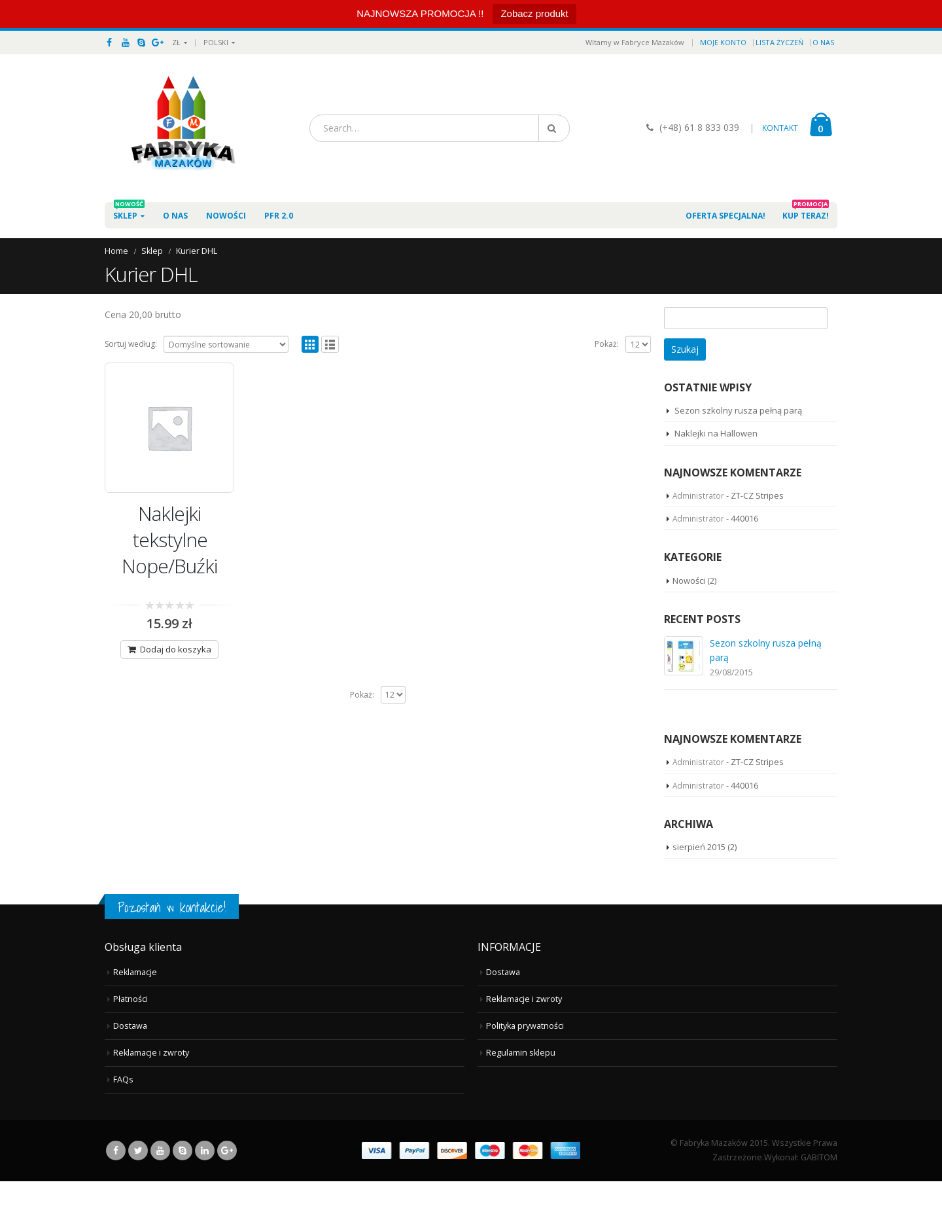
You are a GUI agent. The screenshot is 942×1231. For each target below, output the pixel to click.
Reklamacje (135, 1021)
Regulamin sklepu (520, 1102)
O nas (823, 42)
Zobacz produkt (534, 13)
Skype (182, 1200)
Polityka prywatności (525, 1075)
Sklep (129, 211)
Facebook (116, 1200)
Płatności (130, 1048)
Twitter (138, 1200)
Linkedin (205, 1200)
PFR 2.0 (279, 211)
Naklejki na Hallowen (716, 433)
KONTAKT (780, 128)
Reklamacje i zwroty (151, 1102)
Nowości (226, 215)
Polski (215, 42)
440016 (744, 518)
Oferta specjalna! (725, 215)
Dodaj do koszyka (175, 649)
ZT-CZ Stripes (757, 495)
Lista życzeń (779, 42)
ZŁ (176, 42)
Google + (227, 1200)
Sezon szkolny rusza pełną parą (738, 410)
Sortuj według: (131, 343)
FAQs (123, 1129)
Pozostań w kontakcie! (172, 958)
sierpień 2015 (698, 896)
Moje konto (723, 42)
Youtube (160, 1200)
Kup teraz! (805, 211)
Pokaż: (607, 343)
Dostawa (130, 1075)
